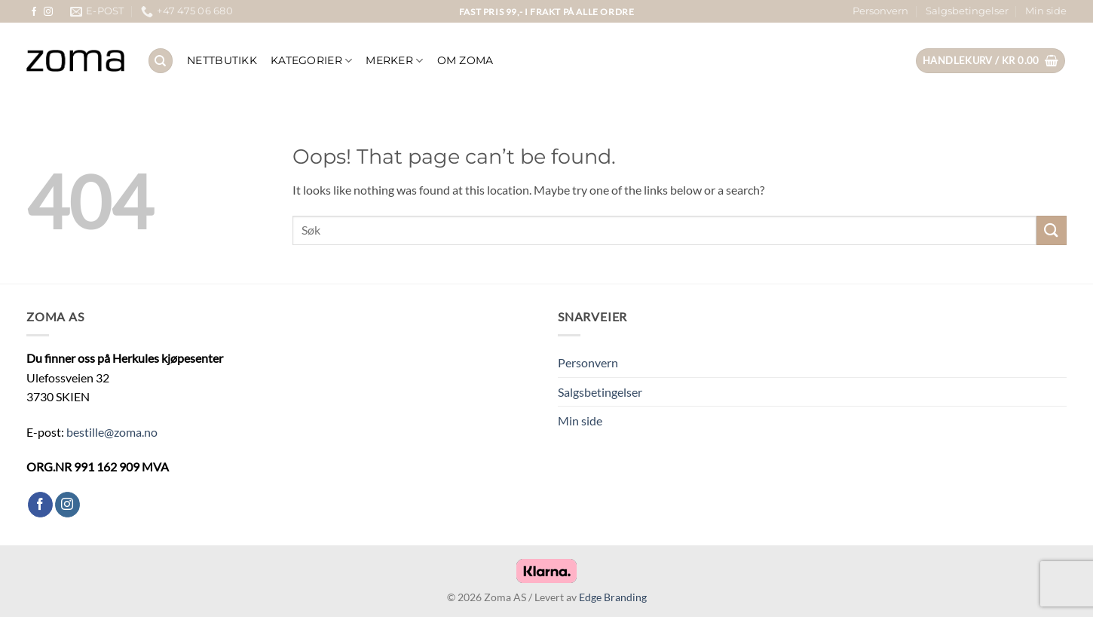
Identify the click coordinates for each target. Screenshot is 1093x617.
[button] (990, 60)
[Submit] (1051, 230)
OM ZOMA (465, 60)
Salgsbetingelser (967, 11)
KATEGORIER (311, 61)
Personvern (880, 11)
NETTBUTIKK (222, 60)
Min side (1046, 11)
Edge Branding (613, 597)
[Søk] (160, 60)
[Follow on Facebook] (33, 12)
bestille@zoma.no (112, 432)
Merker (394, 61)
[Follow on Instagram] (48, 12)
